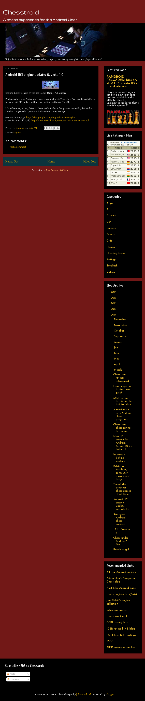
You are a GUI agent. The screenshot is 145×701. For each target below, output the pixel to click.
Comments (13, 679)
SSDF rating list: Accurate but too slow (122, 401)
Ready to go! (121, 549)
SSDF (110, 641)
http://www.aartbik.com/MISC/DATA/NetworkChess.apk (60, 120)
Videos (111, 272)
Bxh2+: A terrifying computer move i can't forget (122, 473)
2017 (114, 298)
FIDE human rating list (121, 647)
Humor (111, 247)
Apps (110, 203)
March (118, 370)
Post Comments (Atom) (57, 170)
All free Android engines (121, 572)
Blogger (110, 694)
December (120, 319)
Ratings (111, 259)
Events (111, 234)
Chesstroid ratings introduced (121, 377)
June (117, 353)
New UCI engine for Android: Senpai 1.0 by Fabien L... (122, 443)
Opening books (116, 253)
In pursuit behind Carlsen (119, 458)
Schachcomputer (117, 610)
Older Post (89, 161)
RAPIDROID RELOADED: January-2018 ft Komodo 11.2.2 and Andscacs (122, 81)
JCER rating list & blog (121, 629)
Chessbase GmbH (117, 616)
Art (109, 209)
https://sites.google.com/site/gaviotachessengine (50, 117)
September (121, 336)
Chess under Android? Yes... (120, 541)
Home (51, 161)
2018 (114, 292)
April (117, 364)
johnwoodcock (84, 694)
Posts (11, 674)
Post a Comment (18, 147)
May (117, 358)
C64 (109, 222)
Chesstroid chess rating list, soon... (121, 427)
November (121, 325)
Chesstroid (21, 12)
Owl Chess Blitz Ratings (121, 635)
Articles (111, 215)
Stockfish (112, 265)
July (116, 347)
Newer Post (12, 161)
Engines (17, 132)
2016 (114, 303)
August (119, 342)
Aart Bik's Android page (121, 588)
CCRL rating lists (117, 622)
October (119, 331)
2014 (114, 315)
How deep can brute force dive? (122, 389)
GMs (109, 241)
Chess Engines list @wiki (122, 594)
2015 (114, 309)
